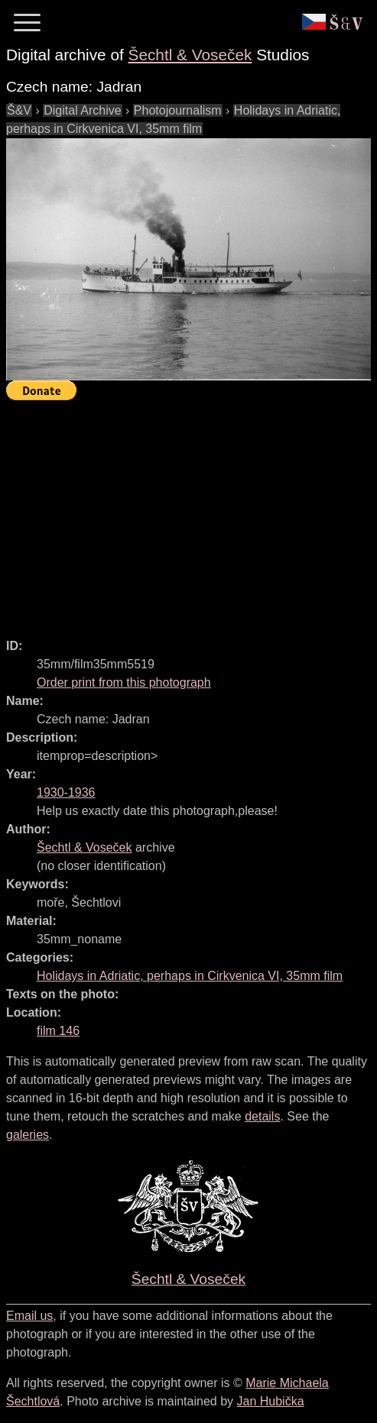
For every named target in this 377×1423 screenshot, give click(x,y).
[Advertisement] (191, 512)
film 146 (58, 1030)
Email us (29, 1315)
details (262, 1116)
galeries (27, 1134)
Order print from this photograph (124, 682)
